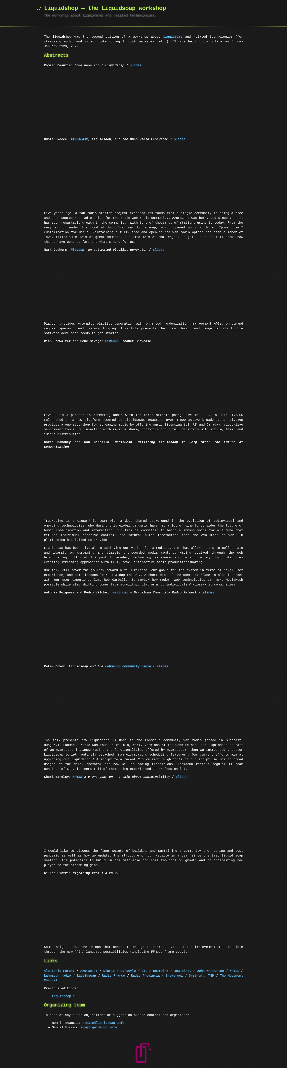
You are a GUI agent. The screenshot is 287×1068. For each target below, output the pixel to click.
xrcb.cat (120, 592)
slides (136, 65)
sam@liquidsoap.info (99, 1027)
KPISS (77, 777)
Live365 (111, 341)
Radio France (113, 976)
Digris (109, 971)
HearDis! (160, 971)
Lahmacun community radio (128, 666)
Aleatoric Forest (59, 971)
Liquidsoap (172, 37)
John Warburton (210, 971)
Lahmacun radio (57, 976)
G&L (144, 971)
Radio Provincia (145, 976)
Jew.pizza (182, 971)
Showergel (174, 976)
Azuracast (89, 971)
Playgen (77, 250)
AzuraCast (79, 139)
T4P (211, 976)
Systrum (195, 976)
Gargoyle (128, 971)
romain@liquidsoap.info (104, 1023)
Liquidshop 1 (63, 996)
